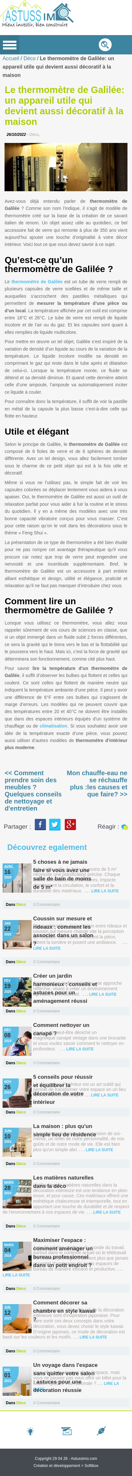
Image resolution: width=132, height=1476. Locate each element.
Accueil (11, 58)
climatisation (53, 726)
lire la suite (105, 891)
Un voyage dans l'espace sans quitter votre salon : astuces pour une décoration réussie (60, 1382)
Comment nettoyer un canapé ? (61, 1029)
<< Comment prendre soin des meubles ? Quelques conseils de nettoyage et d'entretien (33, 790)
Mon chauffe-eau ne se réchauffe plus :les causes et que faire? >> (97, 783)
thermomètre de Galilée (37, 281)
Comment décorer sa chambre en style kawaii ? (64, 1311)
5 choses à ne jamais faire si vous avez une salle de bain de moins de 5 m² (62, 874)
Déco (30, 58)
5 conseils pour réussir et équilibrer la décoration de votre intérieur (63, 1089)
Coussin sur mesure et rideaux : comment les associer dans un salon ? (63, 931)
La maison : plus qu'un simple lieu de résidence (65, 1130)
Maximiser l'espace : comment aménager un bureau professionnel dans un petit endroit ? (63, 1252)
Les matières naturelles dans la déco (63, 1182)
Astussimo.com (84, 1458)
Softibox (91, 1465)
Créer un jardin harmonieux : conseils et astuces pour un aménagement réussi (65, 988)
